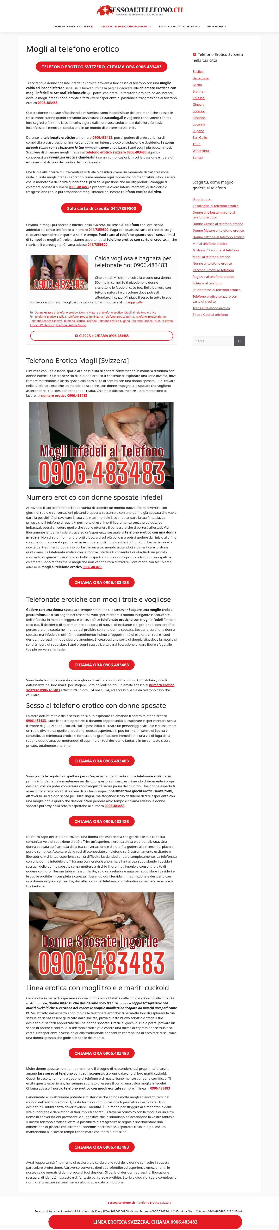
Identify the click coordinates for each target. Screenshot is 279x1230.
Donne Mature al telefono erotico (101, 312)
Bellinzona (201, 78)
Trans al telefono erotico (211, 308)
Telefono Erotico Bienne (151, 316)
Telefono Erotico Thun (145, 321)
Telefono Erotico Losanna (80, 321)
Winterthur (201, 150)
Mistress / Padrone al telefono (216, 250)
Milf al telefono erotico (210, 243)
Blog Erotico (216, 26)
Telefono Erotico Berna (119, 316)
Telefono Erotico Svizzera (73, 26)
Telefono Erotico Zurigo (71, 325)
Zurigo (198, 157)
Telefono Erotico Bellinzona (85, 316)
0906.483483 (92, 567)
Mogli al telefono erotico (140, 312)
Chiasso (199, 98)
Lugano (198, 131)
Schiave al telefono (207, 283)
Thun (197, 144)
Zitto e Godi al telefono (210, 314)
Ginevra (198, 104)
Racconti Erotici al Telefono (179, 26)
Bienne (198, 91)
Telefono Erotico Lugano (114, 321)
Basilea (198, 71)
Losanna (199, 117)
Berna (197, 84)
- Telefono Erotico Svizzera (139, 1202)
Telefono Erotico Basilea (50, 316)
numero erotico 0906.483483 (64, 395)
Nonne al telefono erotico (212, 263)
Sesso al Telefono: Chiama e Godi (128, 26)
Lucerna (199, 124)
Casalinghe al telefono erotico (216, 206)
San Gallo (200, 137)
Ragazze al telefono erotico (213, 276)
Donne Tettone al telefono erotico (219, 237)
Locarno (199, 111)
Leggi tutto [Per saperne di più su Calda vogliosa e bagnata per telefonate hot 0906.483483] (134, 302)
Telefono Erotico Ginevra (46, 321)
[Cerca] (239, 341)
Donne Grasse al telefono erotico (56, 312)
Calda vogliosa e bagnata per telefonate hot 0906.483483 (133, 261)
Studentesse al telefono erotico (216, 290)
